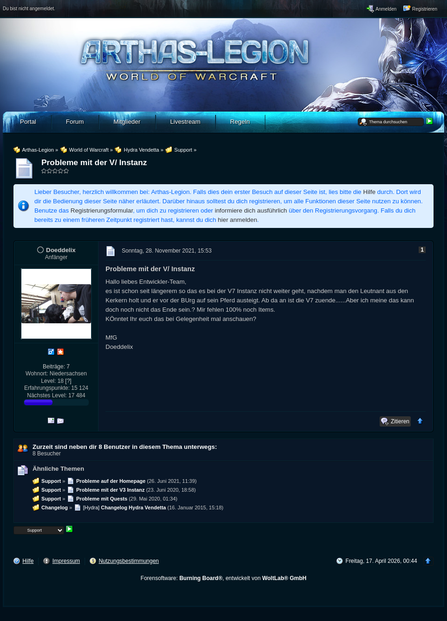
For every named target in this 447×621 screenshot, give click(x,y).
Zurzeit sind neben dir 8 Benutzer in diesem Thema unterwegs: (125, 446)
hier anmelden (237, 219)
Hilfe (369, 191)
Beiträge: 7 (56, 366)
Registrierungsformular (102, 210)
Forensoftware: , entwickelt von (224, 578)
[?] (68, 381)
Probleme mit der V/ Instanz (94, 162)
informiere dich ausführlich (251, 210)
